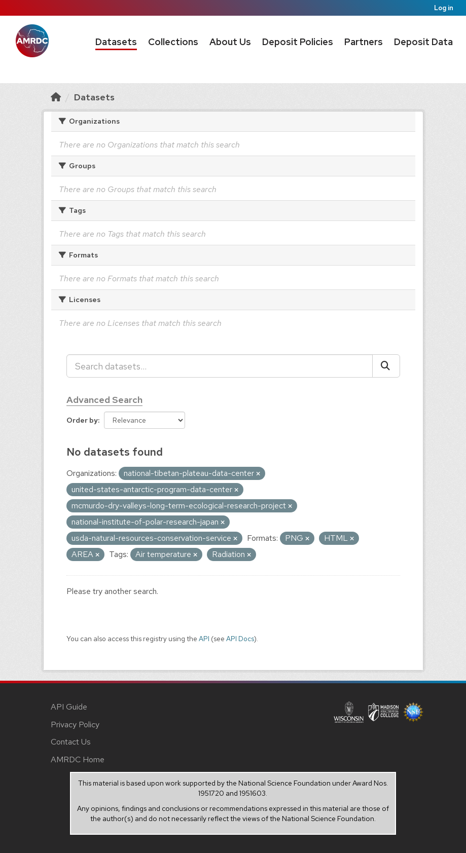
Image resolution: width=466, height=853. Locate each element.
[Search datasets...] (219, 366)
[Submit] (386, 366)
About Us (230, 42)
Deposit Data (423, 42)
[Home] (56, 97)
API (204, 638)
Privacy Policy (75, 724)
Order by (82, 420)
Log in (443, 8)
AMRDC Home (77, 759)
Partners (363, 42)
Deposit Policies (297, 42)
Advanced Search (104, 399)
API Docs (240, 638)
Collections (173, 42)
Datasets (116, 42)
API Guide (69, 706)
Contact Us (71, 741)
